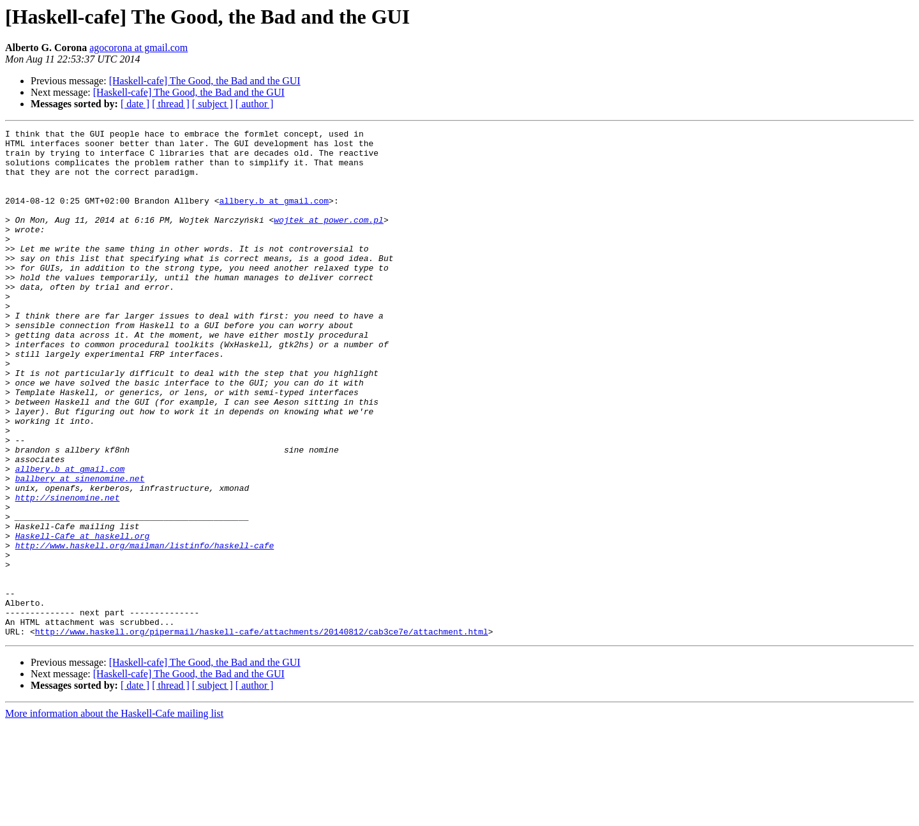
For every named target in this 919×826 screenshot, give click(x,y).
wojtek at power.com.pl (329, 238)
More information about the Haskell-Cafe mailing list (114, 814)
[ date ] (135, 103)
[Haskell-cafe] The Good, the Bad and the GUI (205, 80)
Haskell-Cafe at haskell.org (82, 618)
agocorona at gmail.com (138, 47)
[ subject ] (212, 103)
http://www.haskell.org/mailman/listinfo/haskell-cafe (144, 629)
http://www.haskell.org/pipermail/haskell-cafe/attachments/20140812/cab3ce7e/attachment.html (261, 733)
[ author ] (254, 103)
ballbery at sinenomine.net (80, 549)
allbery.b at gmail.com (274, 216)
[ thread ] (171, 103)
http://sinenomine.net (67, 572)
